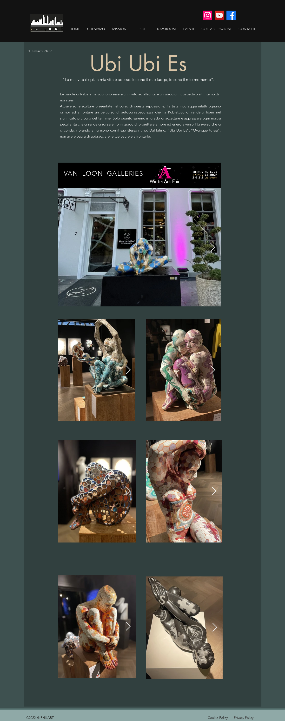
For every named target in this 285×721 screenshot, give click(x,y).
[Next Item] (212, 247)
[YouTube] (219, 15)
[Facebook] (231, 15)
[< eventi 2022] (40, 51)
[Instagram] (207, 15)
